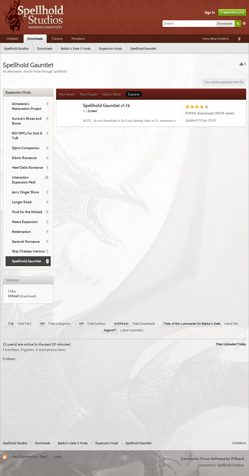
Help (58, 456)
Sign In (210, 12)
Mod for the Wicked (27, 212)
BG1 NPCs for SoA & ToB (27, 135)
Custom (134, 94)
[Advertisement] (124, 399)
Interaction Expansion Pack (24, 179)
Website (12, 39)
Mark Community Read (29, 456)
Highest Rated (111, 94)
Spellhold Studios (15, 443)
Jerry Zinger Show (25, 192)
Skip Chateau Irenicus (28, 251)
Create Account (232, 12)
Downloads (35, 39)
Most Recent (67, 94)
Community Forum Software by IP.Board (212, 458)
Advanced (244, 23)
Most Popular (88, 94)
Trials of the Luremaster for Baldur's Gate (192, 323)
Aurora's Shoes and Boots (27, 121)
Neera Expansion (25, 221)
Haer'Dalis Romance (27, 167)
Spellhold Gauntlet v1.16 (106, 105)
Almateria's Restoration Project (26, 106)
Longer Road (21, 202)
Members (78, 39)
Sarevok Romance (26, 241)
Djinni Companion (26, 148)
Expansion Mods (18, 92)
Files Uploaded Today (231, 344)
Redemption (21, 231)
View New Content (215, 39)
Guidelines (239, 443)
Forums (57, 39)
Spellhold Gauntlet (26, 261)
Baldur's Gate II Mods (73, 443)
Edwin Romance (24, 158)
